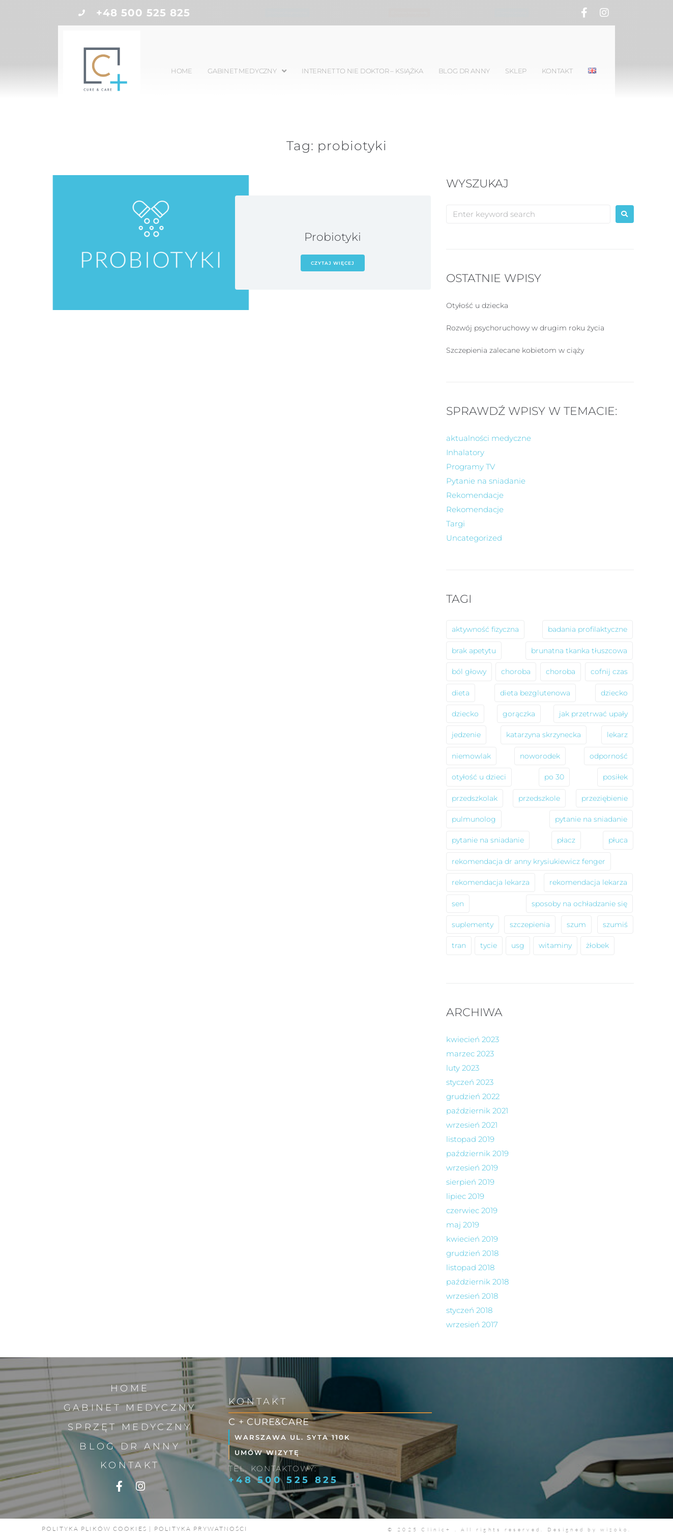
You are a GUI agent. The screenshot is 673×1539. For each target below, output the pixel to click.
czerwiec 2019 (472, 1210)
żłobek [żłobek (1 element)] (597, 945)
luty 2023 (462, 1068)
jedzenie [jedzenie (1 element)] (466, 734)
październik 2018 (477, 1281)
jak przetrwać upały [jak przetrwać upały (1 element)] (593, 713)
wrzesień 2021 (472, 1125)
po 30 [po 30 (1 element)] (554, 776)
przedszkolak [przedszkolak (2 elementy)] (475, 798)
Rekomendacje (475, 495)
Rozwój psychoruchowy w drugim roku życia (525, 327)
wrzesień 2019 (472, 1167)
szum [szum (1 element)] (576, 924)
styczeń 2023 (469, 1082)
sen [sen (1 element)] (458, 903)
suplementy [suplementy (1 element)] (472, 924)
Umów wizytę (271, 1452)
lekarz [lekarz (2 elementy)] (617, 734)
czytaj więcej (333, 263)
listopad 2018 (470, 1267)
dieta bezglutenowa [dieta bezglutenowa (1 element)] (535, 692)
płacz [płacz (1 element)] (566, 840)
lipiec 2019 (465, 1196)
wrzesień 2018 (472, 1296)
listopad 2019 (470, 1139)
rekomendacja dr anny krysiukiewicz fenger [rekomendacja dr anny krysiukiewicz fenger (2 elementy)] (528, 861)
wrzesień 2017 (472, 1324)
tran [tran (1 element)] (459, 945)
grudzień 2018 (472, 1253)
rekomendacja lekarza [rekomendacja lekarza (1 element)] (588, 882)
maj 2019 (462, 1224)
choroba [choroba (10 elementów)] (516, 671)
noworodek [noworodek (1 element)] (540, 756)
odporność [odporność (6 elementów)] (609, 756)
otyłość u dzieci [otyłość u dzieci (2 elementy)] (479, 776)
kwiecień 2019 (472, 1239)
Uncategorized (474, 538)
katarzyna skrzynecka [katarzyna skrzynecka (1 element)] (543, 734)
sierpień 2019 (470, 1182)
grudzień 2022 (473, 1096)
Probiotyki (332, 237)
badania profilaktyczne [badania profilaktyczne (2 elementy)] (587, 629)
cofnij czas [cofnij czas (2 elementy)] (609, 671)
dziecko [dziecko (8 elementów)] (614, 692)
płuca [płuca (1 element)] (618, 840)
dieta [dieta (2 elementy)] (461, 692)
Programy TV (470, 466)
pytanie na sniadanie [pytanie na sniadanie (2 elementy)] (488, 840)
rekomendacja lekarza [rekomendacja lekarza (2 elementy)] (491, 882)
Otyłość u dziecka (477, 305)
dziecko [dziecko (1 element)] (465, 713)
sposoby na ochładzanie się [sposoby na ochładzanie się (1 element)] (579, 903)
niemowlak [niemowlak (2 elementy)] (471, 756)
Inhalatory (465, 452)
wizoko (614, 1529)
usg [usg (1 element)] (517, 945)
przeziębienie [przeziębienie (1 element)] (604, 798)
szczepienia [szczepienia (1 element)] (530, 924)
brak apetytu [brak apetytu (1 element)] (474, 650)
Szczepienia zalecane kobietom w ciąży (515, 350)
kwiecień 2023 (472, 1039)
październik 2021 (477, 1110)
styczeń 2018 (469, 1310)
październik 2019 (477, 1153)
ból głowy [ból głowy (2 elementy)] (469, 671)
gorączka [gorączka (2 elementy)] (519, 713)
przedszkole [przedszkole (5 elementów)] (539, 798)
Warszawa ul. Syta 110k (297, 1437)
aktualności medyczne (488, 438)
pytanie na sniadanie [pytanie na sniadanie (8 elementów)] (591, 819)
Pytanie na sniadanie (485, 481)
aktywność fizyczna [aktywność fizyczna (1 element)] (485, 629)
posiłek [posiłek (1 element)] (615, 776)
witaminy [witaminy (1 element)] (555, 945)
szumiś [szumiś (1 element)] (615, 924)
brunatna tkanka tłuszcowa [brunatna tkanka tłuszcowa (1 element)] (579, 650)
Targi (455, 523)
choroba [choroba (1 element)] (560, 671)
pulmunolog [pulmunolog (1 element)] (474, 819)
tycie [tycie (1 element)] (488, 945)
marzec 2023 (470, 1053)
